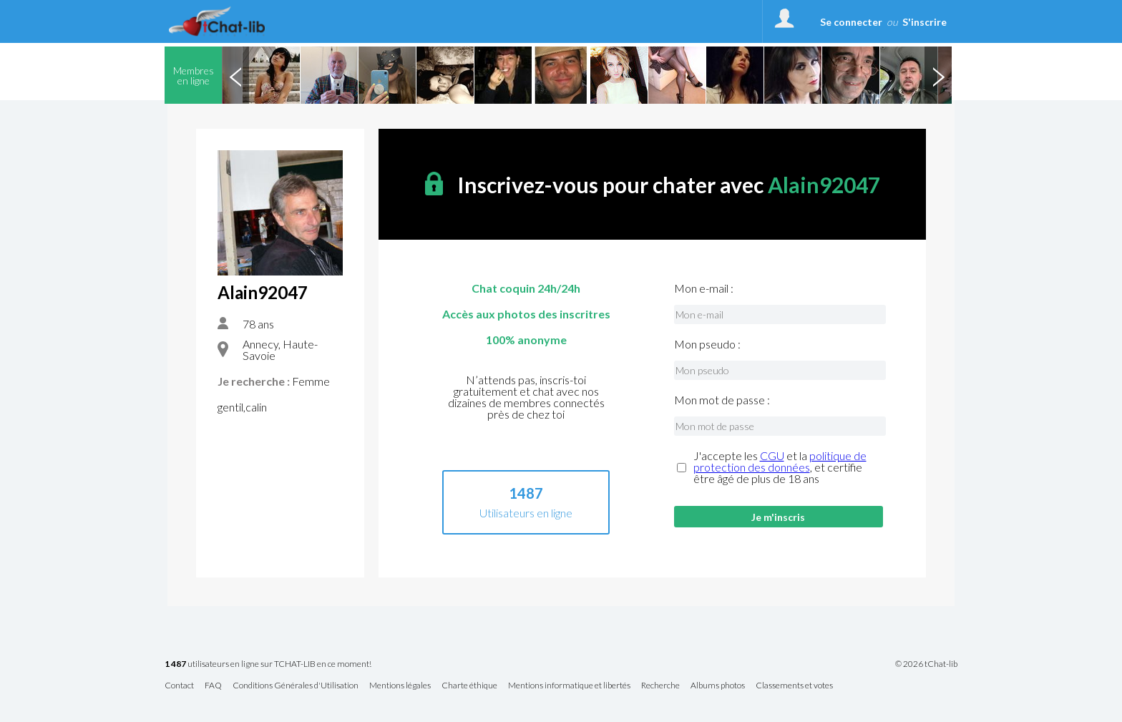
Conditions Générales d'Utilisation (295, 686)
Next (938, 75)
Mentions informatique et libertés (569, 686)
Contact (179, 686)
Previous (235, 75)
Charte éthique (469, 686)
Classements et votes (794, 686)
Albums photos (718, 686)
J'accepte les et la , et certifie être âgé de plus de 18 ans (780, 467)
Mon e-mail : (703, 288)
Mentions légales (400, 686)
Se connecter (851, 22)
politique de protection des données (780, 461)
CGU (772, 455)
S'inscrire (924, 22)
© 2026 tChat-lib (926, 664)
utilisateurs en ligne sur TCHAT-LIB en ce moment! (268, 664)
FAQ (213, 686)
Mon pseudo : (707, 344)
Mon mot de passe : (722, 400)
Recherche (660, 686)
